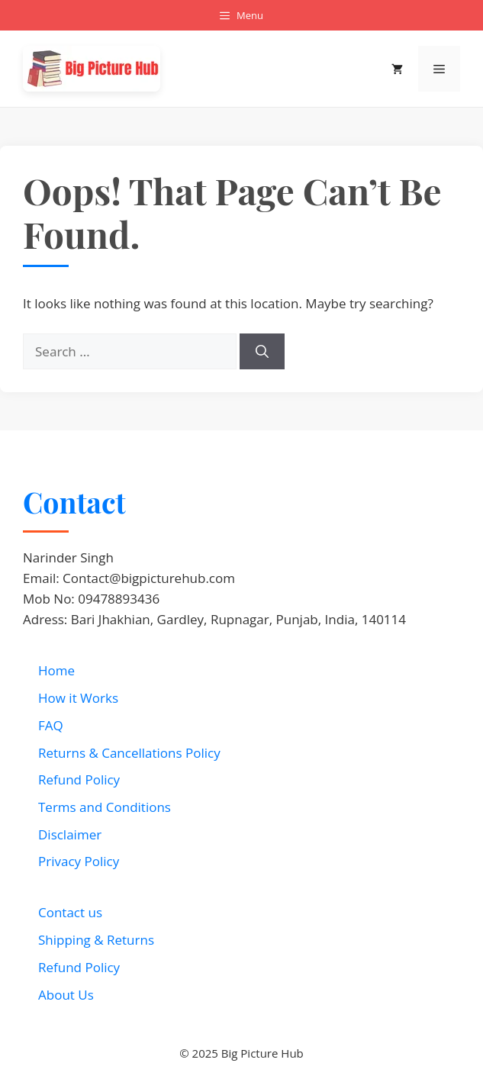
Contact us (70, 912)
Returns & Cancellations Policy (129, 753)
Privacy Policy (78, 861)
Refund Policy (79, 779)
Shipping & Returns (96, 940)
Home (56, 670)
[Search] (262, 351)
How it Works (78, 698)
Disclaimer (69, 834)
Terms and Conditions (104, 807)
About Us (66, 994)
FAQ (50, 725)
